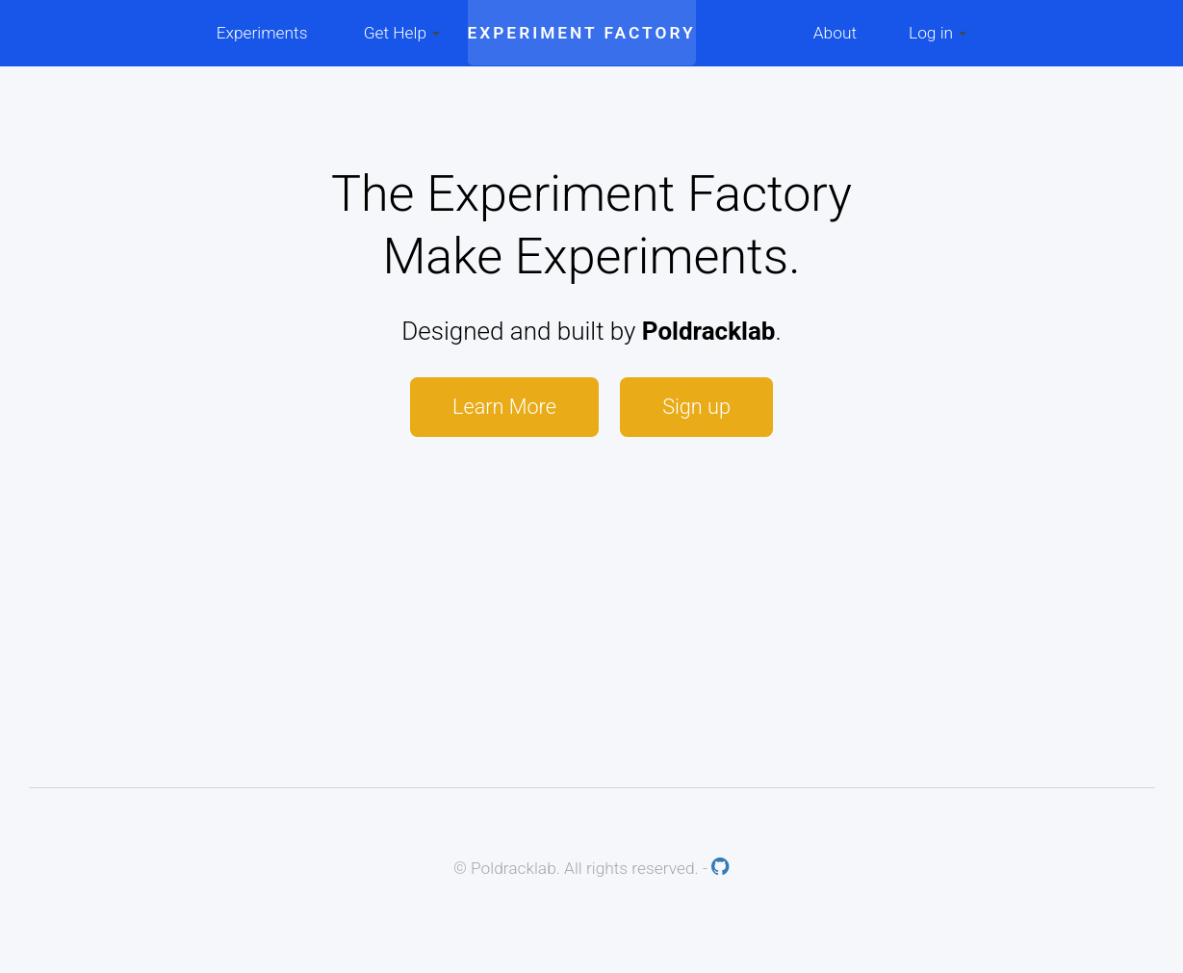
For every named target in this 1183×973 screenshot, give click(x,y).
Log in (937, 32)
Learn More (504, 407)
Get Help (402, 32)
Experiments (262, 32)
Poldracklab (709, 331)
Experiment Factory (582, 32)
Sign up (696, 407)
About (835, 32)
